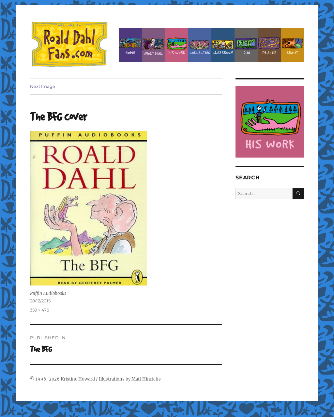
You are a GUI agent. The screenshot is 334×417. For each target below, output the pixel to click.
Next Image (42, 86)
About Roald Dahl (153, 45)
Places (269, 45)
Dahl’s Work (176, 45)
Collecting (199, 45)
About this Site (292, 45)
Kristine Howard (78, 379)
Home (130, 45)
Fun (246, 45)
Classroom (223, 45)
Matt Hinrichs (146, 379)
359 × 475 (39, 310)
